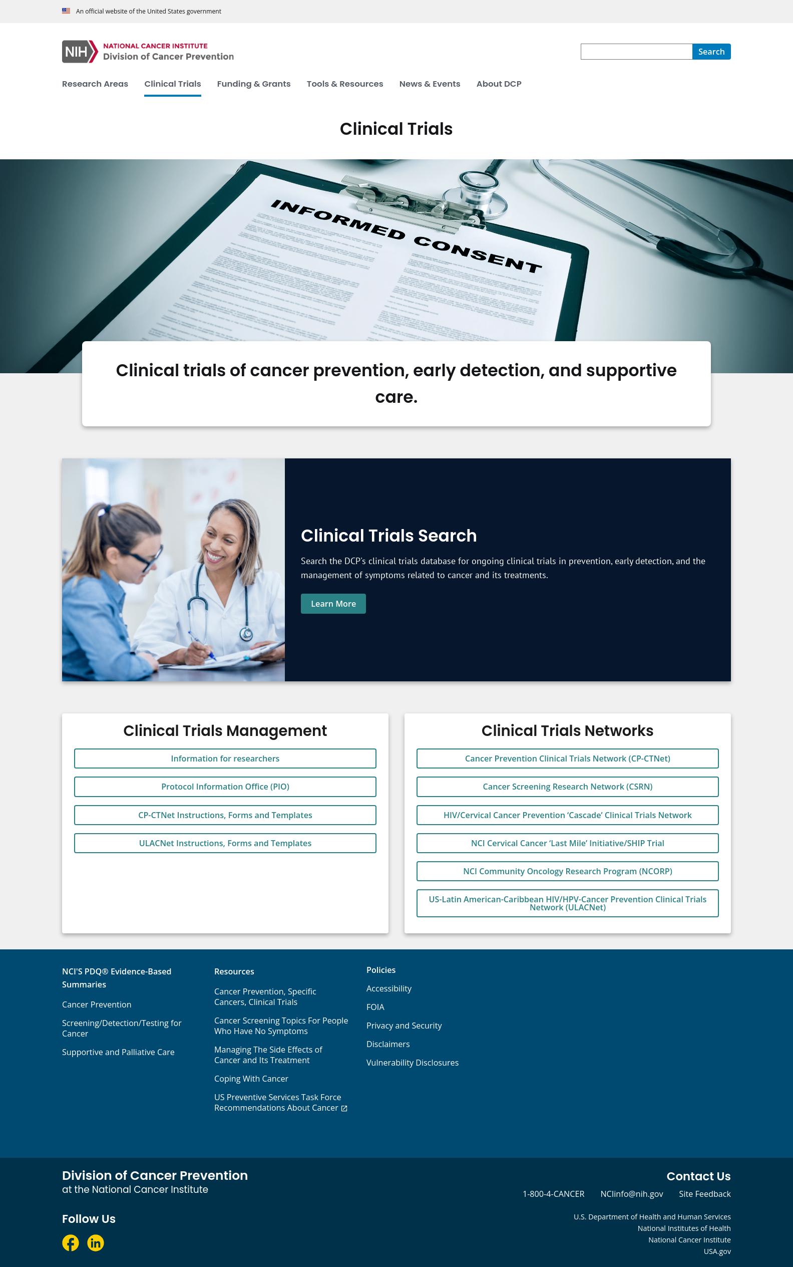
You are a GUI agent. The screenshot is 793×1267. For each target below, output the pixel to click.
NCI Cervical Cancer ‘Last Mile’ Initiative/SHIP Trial (567, 843)
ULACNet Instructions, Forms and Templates (225, 843)
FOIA (375, 1006)
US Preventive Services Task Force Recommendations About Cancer (277, 1102)
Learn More (333, 603)
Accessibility (389, 988)
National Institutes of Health (684, 1228)
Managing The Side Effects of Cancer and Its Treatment (268, 1055)
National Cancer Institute (689, 1239)
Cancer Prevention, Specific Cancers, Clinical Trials (265, 996)
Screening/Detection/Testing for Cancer (122, 1028)
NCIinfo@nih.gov (631, 1193)
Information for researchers (225, 758)
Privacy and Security (404, 1025)
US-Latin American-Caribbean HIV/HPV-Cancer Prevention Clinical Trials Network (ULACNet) (568, 903)
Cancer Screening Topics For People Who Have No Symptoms (281, 1026)
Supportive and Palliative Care (118, 1052)
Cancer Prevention (97, 1004)
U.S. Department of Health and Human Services (652, 1216)
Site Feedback (705, 1193)
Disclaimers (388, 1044)
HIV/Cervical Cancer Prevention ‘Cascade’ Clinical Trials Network (568, 815)
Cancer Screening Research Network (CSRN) (568, 786)
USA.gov (717, 1251)
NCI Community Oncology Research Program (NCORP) (567, 871)
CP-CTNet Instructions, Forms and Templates (225, 815)
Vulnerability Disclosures (412, 1062)
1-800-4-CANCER (553, 1193)
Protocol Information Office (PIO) (225, 786)
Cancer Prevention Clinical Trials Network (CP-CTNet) (567, 758)
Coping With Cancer (251, 1078)
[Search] (711, 52)
